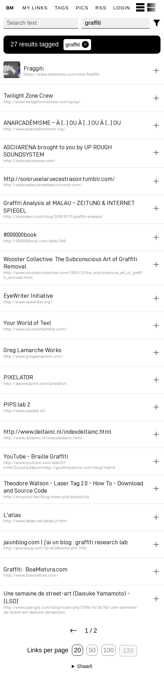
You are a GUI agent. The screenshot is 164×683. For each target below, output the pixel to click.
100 (108, 650)
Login (121, 7)
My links (34, 7)
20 (77, 650)
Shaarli (84, 666)
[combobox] (116, 23)
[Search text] (40, 23)
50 (92, 650)
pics (82, 7)
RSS (101, 7)
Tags (62, 7)
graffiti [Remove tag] (77, 45)
